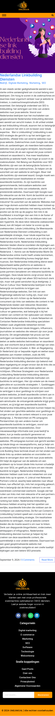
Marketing (34, 82)
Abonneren (43, 695)
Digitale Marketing (18, 82)
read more (47, 559)
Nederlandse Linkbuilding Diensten (21, 77)
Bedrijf (3, 82)
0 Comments (28, 559)
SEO (44, 82)
